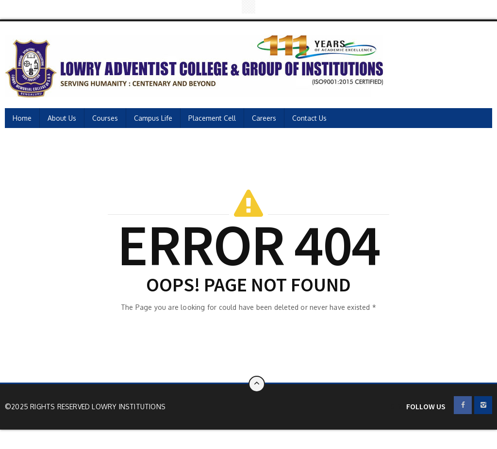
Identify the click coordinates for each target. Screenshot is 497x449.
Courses (105, 118)
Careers (264, 118)
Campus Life (153, 118)
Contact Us (309, 118)
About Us (62, 118)
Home (22, 118)
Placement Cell (212, 118)
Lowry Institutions (129, 406)
